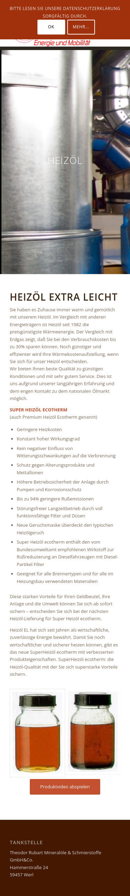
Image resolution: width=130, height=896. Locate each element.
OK (51, 27)
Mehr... (81, 27)
